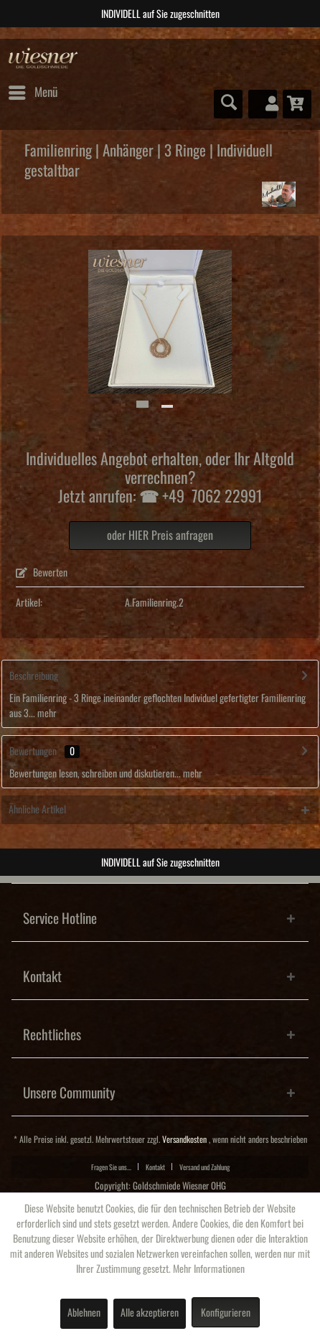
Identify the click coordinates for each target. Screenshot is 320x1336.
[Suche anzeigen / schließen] (228, 104)
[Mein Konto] (262, 104)
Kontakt (155, 1167)
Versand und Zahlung (204, 1167)
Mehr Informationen (209, 1269)
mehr (46, 714)
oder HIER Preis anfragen (160, 535)
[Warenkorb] (297, 104)
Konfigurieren (225, 1313)
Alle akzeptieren (150, 1313)
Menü (33, 89)
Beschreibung (33, 676)
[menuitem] (32, 92)
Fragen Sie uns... (111, 1167)
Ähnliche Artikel (37, 810)
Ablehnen (83, 1313)
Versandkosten (184, 1139)
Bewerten (41, 573)
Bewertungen (33, 752)
